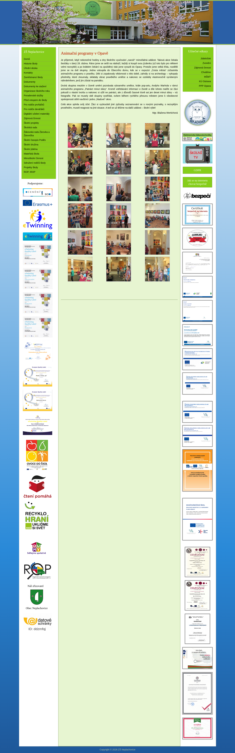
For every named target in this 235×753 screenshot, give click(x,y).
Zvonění (207, 63)
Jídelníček (206, 58)
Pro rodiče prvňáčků (34, 104)
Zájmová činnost (32, 118)
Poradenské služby (33, 95)
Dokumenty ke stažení (35, 86)
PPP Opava (205, 86)
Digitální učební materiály (36, 113)
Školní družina (31, 144)
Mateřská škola (31, 153)
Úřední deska (30, 68)
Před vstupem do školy (35, 100)
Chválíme (206, 72)
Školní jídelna (31, 149)
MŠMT (207, 76)
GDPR (197, 170)
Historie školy (30, 63)
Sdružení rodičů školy (35, 163)
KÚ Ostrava (205, 81)
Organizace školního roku (37, 91)
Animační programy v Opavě (84, 53)
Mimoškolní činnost (33, 158)
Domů (27, 59)
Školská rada (30, 127)
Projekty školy (31, 167)
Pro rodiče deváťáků (34, 109)
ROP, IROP (29, 172)
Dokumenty (29, 82)
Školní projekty (31, 123)
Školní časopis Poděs (35, 140)
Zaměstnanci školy (33, 77)
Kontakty (28, 72)
